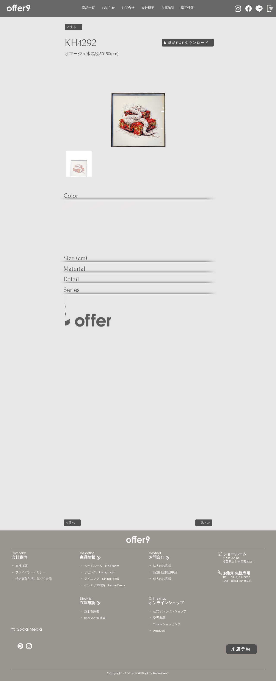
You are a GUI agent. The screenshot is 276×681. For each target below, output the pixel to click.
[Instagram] (238, 8)
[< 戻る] (73, 27)
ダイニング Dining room (101, 578)
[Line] (259, 8)
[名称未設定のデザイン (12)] (269, 8)
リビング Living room (99, 572)
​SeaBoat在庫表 (95, 618)
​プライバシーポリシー (31, 572)
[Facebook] (248, 8)
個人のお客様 (162, 578)
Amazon (159, 630)
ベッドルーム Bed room (101, 566)
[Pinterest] (20, 646)
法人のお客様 (162, 566)
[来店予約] (241, 649)
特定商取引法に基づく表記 (34, 578)
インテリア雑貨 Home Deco (104, 585)
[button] (72, 522)
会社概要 (22, 566)
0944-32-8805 (240, 577)
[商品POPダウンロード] (188, 43)
